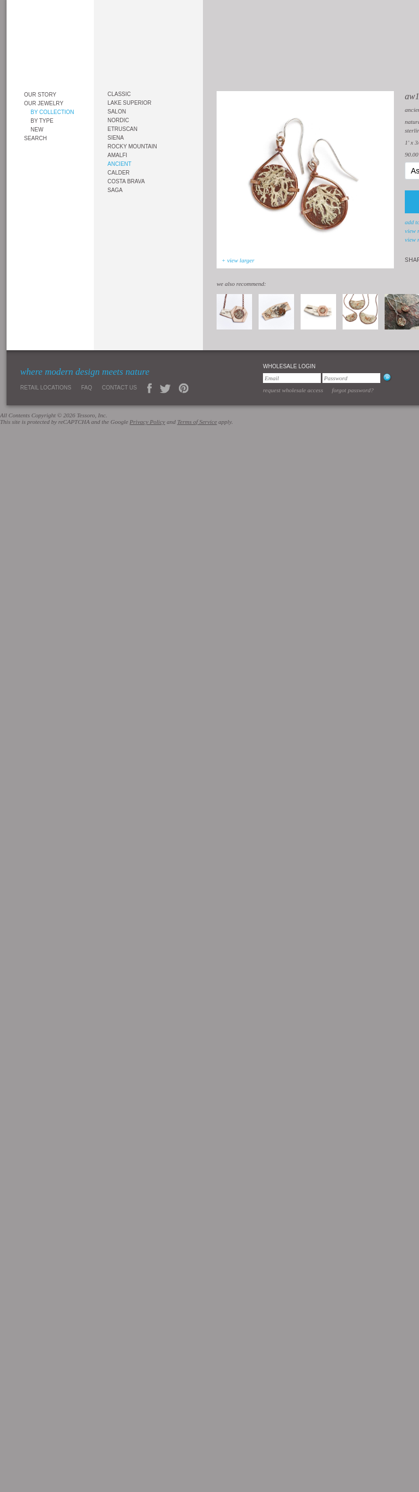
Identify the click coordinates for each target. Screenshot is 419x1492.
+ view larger (238, 260)
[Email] (292, 378)
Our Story (40, 95)
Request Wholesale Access (293, 390)
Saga (115, 190)
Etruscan (122, 129)
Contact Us (119, 388)
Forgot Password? (353, 390)
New (37, 130)
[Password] (351, 378)
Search (35, 138)
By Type (42, 121)
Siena (115, 138)
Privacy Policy (147, 421)
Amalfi (117, 155)
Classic (119, 94)
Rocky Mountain (132, 146)
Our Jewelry (43, 103)
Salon (116, 112)
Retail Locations (45, 388)
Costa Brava (126, 181)
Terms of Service (197, 421)
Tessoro (50, 42)
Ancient (119, 164)
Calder (118, 173)
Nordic (118, 120)
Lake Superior (129, 103)
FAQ (86, 388)
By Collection (52, 112)
